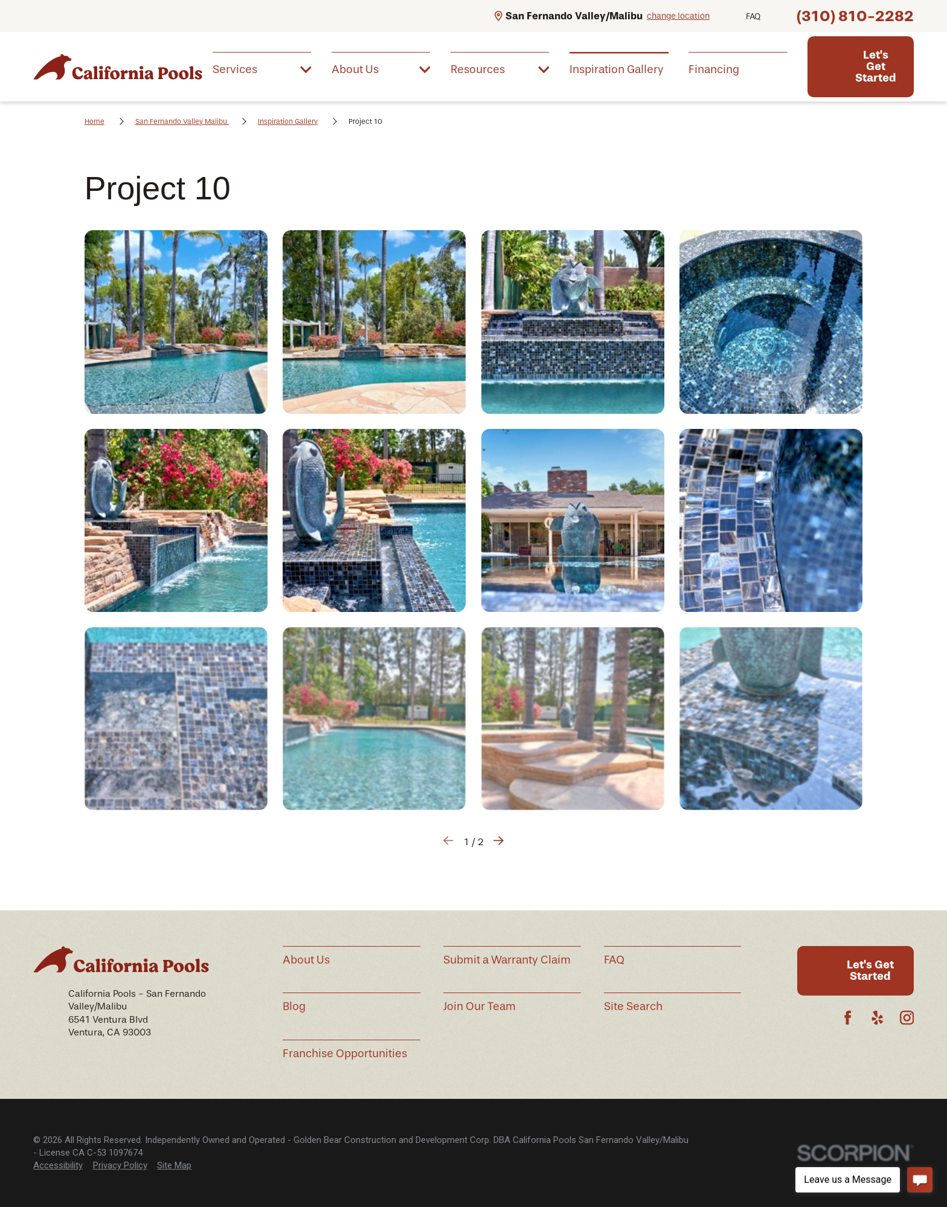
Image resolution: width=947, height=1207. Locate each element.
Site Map (174, 1165)
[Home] (117, 66)
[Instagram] (907, 1018)
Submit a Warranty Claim (507, 960)
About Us (306, 960)
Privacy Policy (120, 1165)
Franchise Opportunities (345, 1053)
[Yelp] (877, 1018)
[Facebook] (848, 1018)
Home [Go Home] (94, 121)
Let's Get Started (875, 66)
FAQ (753, 16)
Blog (294, 1006)
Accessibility (58, 1165)
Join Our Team (479, 1006)
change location (678, 16)
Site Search (633, 1006)
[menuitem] (262, 69)
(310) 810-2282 (855, 16)
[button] (176, 321)
